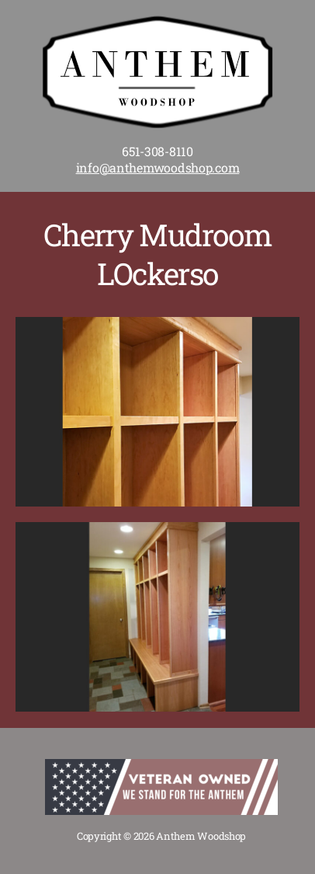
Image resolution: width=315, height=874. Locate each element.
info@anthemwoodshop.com (158, 168)
